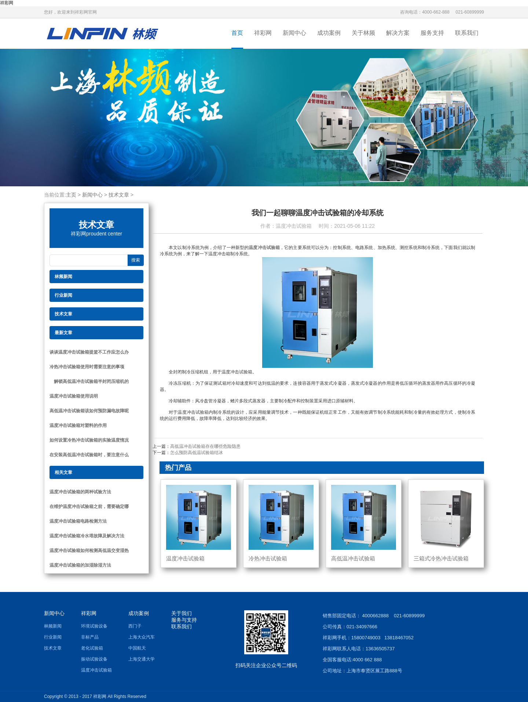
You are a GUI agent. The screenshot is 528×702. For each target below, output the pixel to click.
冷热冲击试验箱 (268, 558)
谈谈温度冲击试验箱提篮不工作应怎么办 (89, 352)
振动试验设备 (94, 659)
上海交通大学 (141, 659)
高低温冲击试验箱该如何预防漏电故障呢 (89, 410)
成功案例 (329, 33)
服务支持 (432, 33)
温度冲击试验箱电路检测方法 (78, 521)
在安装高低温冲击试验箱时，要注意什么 (89, 454)
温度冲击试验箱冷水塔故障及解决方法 (87, 535)
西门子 (135, 626)
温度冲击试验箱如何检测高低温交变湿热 (89, 550)
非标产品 (90, 637)
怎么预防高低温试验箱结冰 (196, 452)
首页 (237, 33)
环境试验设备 (94, 626)
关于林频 (363, 33)
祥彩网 (6, 3)
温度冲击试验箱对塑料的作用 (78, 425)
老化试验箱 (92, 648)
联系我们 (466, 33)
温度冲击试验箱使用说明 (74, 396)
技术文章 (119, 195)
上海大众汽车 (141, 637)
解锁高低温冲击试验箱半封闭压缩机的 (89, 381)
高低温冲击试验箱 (353, 558)
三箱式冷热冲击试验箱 (441, 558)
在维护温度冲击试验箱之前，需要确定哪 (89, 506)
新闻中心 (294, 33)
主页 (71, 195)
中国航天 (137, 648)
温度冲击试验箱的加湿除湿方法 (80, 565)
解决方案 (398, 33)
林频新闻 (53, 626)
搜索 (135, 260)
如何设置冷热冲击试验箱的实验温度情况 (89, 440)
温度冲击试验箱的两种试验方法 (80, 491)
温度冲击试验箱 (264, 247)
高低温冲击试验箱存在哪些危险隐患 (205, 446)
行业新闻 (53, 637)
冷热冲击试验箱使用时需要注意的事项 (87, 366)
